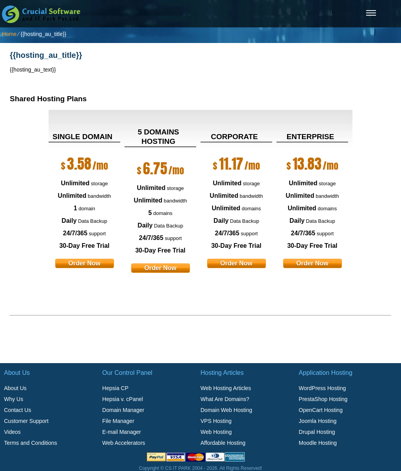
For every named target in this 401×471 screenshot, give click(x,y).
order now (85, 263)
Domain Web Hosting (226, 410)
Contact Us (17, 410)
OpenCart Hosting (321, 410)
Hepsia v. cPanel (122, 399)
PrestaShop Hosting (323, 399)
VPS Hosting (215, 421)
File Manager (118, 421)
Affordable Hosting (223, 443)
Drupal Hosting (317, 432)
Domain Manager (123, 410)
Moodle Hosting (318, 443)
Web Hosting (216, 432)
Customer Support (26, 421)
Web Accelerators (123, 443)
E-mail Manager (121, 432)
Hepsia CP (115, 388)
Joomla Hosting (318, 421)
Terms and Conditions (30, 443)
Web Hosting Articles (225, 388)
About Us (15, 388)
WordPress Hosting (322, 388)
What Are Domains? (224, 399)
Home (9, 34)
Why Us (13, 399)
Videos (12, 432)
